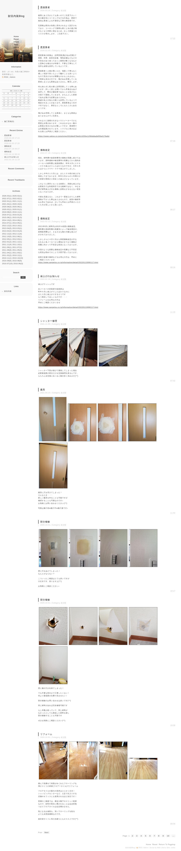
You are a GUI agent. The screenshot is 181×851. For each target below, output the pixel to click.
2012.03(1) (17, 239)
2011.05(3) (17, 250)
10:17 (172, 591)
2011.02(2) (7, 255)
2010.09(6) (7, 261)
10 (168, 836)
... (173, 836)
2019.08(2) (7, 212)
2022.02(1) (17, 199)
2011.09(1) (7, 247)
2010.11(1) (7, 258)
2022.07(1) (7, 199)
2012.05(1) (7, 239)
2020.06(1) (17, 207)
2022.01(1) (7, 201)
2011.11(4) (7, 245)
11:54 (172, 513)
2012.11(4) (17, 234)
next (47, 833)
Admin (16, 47)
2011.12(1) (17, 242)
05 (21, 91)
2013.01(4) (17, 231)
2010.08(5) (17, 261)
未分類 (63, 11)
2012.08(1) (17, 237)
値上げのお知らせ (11, 157)
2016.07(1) (7, 215)
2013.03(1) (17, 228)
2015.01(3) (17, 217)
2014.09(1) (17, 220)
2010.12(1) (17, 255)
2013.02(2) (7, 231)
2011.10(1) (17, 245)
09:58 (172, 824)
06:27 (172, 210)
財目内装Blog (16, 16)
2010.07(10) (7, 264)
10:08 (172, 725)
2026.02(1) (17, 196)
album (16, 42)
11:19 (172, 312)
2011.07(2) (17, 247)
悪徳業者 (8, 135)
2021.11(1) (17, 201)
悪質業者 (8, 141)
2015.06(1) (7, 217)
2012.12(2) (7, 234)
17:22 (172, 38)
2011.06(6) (7, 250)
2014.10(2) (7, 220)
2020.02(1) (7, 209)
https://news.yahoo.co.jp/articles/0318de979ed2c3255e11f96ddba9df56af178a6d (73, 136)
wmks (173, 847)
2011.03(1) (17, 253)
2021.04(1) (7, 204)
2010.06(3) (18, 264)
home (16, 37)
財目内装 (8, 291)
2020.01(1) (17, 209)
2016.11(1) (17, 212)
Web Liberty (161, 847)
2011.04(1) (7, 253)
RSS (16, 45)
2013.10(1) (17, 226)
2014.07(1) (7, 223)
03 (11, 91)
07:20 (172, 141)
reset (16, 39)
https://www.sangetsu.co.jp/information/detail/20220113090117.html (68, 262)
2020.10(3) (17, 204)
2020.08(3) (7, 207)
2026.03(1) (7, 196)
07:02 (172, 381)
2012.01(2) (7, 242)
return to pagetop (167, 844)
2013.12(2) (7, 226)
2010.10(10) (17, 258)
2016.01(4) (17, 215)
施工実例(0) (9, 121)
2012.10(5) (7, 237)
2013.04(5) (7, 228)
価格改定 (8, 146)
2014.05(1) (17, 223)
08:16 (172, 267)
